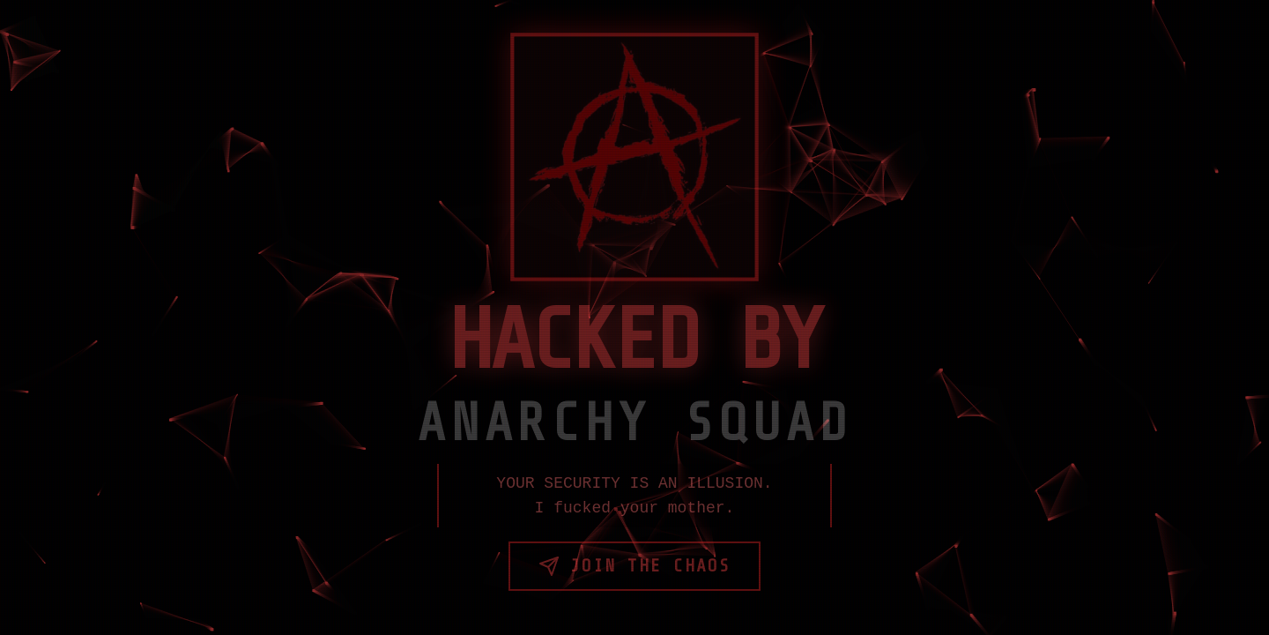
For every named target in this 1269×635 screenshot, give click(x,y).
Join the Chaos (634, 566)
